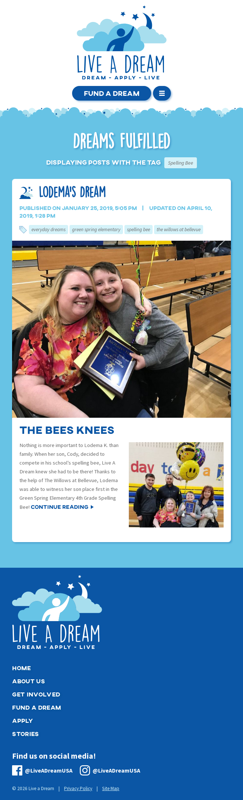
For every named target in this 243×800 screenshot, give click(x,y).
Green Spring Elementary (96, 229)
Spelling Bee (138, 229)
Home (21, 667)
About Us (28, 680)
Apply (22, 720)
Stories (25, 733)
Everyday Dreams (48, 229)
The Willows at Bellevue (179, 229)
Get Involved (36, 694)
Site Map (110, 788)
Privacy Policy (78, 788)
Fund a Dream (111, 93)
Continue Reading (59, 506)
